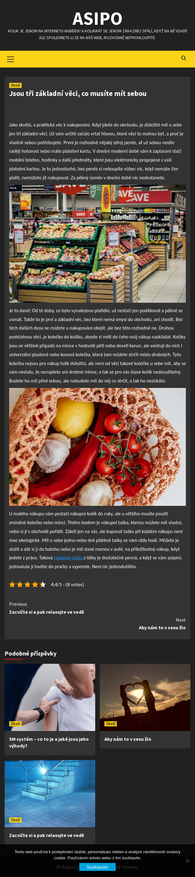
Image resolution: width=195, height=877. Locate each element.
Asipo (98, 18)
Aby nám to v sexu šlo (97, 623)
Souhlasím (97, 867)
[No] (187, 861)
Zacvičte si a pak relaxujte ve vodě (97, 607)
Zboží (15, 85)
